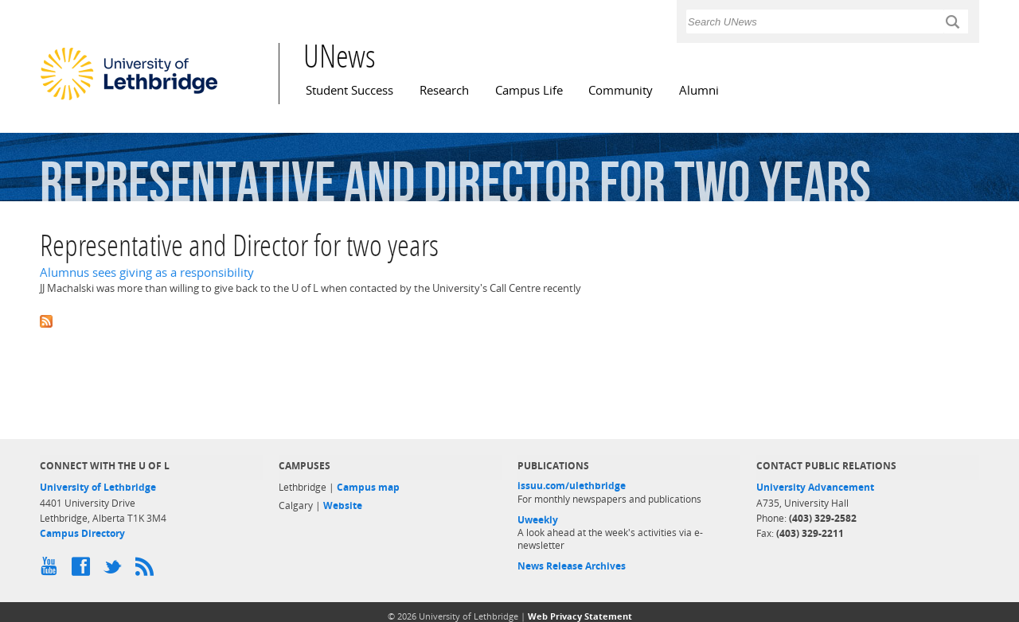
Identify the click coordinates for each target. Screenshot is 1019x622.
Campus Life (529, 90)
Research (444, 90)
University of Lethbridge (98, 487)
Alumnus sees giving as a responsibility (147, 272)
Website (342, 505)
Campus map (368, 487)
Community (620, 90)
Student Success (349, 90)
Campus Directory (82, 533)
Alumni (699, 90)
